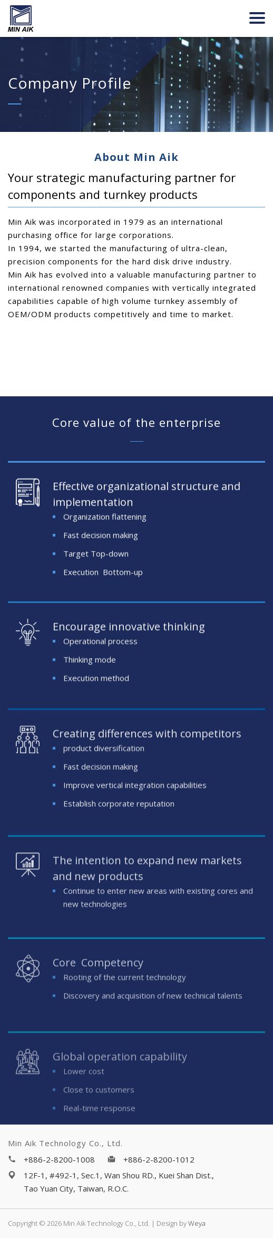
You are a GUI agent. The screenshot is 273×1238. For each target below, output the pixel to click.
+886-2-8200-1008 (59, 1159)
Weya (197, 1223)
